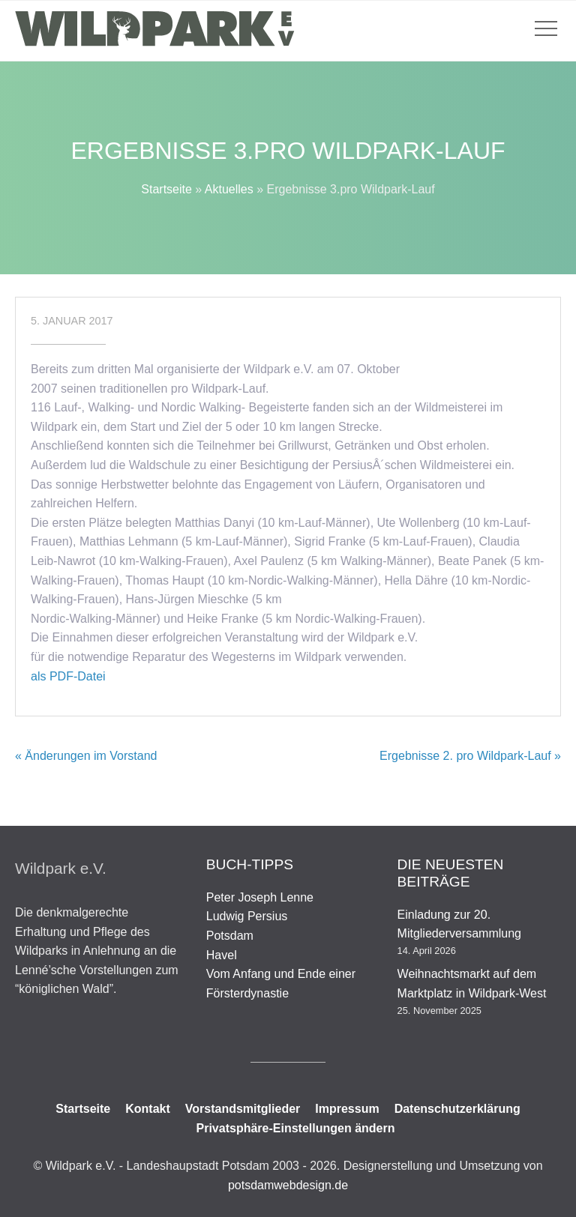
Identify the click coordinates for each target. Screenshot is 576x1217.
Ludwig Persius (247, 916)
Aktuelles (229, 189)
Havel (221, 955)
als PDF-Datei (68, 676)
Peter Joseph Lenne (260, 897)
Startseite (166, 189)
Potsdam (230, 935)
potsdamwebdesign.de (288, 1185)
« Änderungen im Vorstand (86, 755)
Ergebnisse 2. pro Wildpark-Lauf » (470, 755)
